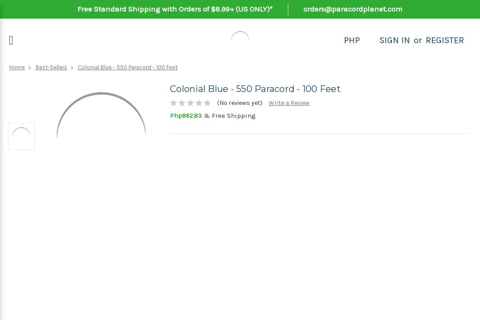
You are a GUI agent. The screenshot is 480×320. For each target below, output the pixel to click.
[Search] (370, 40)
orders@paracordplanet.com (353, 8)
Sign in (394, 40)
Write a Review (289, 103)
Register (445, 40)
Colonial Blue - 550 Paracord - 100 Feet (127, 67)
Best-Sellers (51, 67)
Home (17, 67)
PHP (352, 40)
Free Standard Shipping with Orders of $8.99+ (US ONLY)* (175, 8)
